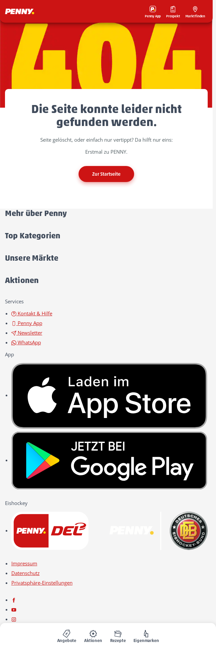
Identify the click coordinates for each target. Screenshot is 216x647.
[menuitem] (67, 635)
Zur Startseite (106, 174)
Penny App (26, 323)
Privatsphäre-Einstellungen (42, 582)
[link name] (109, 395)
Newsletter (26, 332)
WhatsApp (26, 342)
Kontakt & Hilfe (31, 313)
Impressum (24, 563)
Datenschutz (25, 573)
